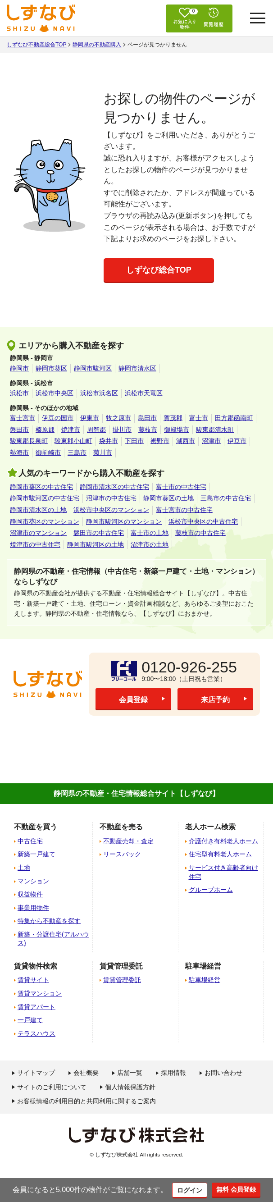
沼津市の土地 (149, 544)
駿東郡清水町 (215, 429)
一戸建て (30, 1020)
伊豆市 (237, 440)
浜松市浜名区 (99, 393)
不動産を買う (35, 827)
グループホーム (211, 889)
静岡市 (19, 368)
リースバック (122, 854)
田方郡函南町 (234, 417)
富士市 (198, 417)
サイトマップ (36, 1072)
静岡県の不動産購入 (97, 44)
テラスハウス (36, 1033)
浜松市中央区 (54, 393)
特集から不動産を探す (49, 920)
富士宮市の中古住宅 (184, 509)
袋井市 (108, 440)
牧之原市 (118, 417)
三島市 (77, 452)
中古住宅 (30, 841)
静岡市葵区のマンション (44, 521)
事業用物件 (33, 907)
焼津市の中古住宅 (35, 544)
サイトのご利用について (51, 1087)
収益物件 (30, 894)
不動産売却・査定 (128, 841)
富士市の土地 (149, 532)
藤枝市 (147, 429)
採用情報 (173, 1072)
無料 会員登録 (237, 1189)
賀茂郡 (173, 417)
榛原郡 (45, 429)
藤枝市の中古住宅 (200, 532)
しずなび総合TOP (158, 269)
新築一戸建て (36, 854)
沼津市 (211, 440)
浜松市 (19, 393)
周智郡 (96, 429)
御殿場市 (176, 429)
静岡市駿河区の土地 (95, 544)
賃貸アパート (36, 1006)
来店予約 (215, 699)
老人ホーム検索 (210, 827)
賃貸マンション (40, 993)
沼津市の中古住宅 (111, 498)
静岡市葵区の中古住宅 (41, 486)
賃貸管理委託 (122, 979)
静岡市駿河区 (93, 368)
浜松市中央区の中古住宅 (203, 521)
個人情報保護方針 (130, 1087)
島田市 (147, 417)
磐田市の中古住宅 (98, 532)
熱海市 (19, 452)
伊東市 (89, 417)
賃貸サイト (33, 979)
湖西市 (185, 440)
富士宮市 (22, 417)
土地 (24, 867)
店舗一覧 (129, 1072)
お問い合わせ (223, 1072)
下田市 (134, 440)
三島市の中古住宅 (225, 498)
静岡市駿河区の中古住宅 (44, 498)
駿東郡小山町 (73, 440)
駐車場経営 (204, 979)
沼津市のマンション (38, 532)
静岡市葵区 (51, 368)
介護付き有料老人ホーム (223, 841)
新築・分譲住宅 (53, 939)
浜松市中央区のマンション (111, 509)
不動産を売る (121, 827)
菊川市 (102, 452)
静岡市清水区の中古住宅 (114, 486)
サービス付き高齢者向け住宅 (223, 872)
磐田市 (19, 429)
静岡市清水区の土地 (38, 509)
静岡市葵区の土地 (168, 498)
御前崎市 (48, 452)
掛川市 (122, 429)
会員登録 (133, 699)
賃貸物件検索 (35, 966)
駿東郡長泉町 (29, 440)
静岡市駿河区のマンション (124, 521)
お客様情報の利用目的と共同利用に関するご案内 (86, 1101)
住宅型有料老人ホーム (220, 854)
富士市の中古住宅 (181, 486)
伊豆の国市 (57, 417)
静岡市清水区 (137, 368)
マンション (33, 881)
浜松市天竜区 (144, 393)
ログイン (187, 1189)
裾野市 (159, 440)
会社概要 (86, 1072)
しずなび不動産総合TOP (36, 44)
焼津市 (70, 429)
